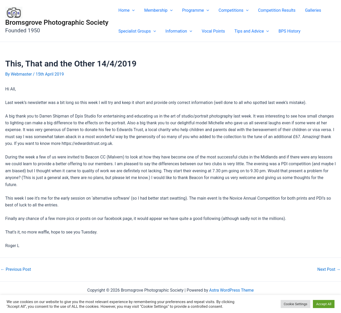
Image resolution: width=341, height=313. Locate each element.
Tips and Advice (247, 31)
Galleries (306, 10)
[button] (131, 10)
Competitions (229, 10)
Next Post (328, 269)
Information (177, 31)
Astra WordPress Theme (231, 290)
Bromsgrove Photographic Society (56, 22)
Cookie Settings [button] (295, 304)
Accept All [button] (323, 304)
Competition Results (271, 10)
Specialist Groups (136, 31)
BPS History (284, 31)
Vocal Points (210, 31)
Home (126, 10)
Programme (192, 10)
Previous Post (16, 269)
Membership (157, 10)
